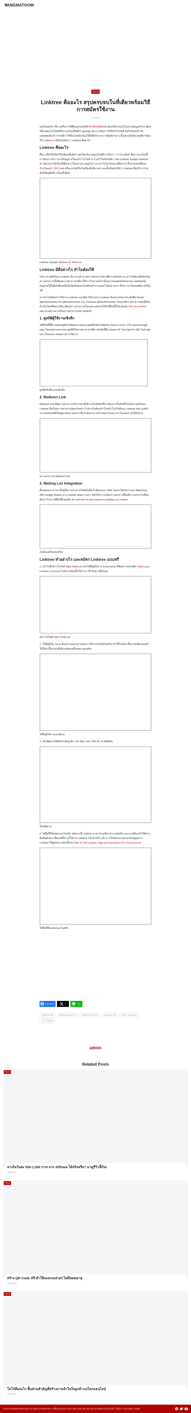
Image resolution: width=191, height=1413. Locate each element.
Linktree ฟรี (110, 1015)
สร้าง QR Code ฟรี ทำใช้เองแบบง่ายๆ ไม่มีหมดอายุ (44, 1278)
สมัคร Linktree (129, 1015)
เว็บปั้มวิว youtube (123, 1409)
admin (95, 1048)
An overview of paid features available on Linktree (100, 499)
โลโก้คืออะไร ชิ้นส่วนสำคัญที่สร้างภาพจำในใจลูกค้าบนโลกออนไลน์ (56, 1389)
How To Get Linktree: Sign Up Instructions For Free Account (107, 842)
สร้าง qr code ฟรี (76, 1409)
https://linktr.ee (74, 566)
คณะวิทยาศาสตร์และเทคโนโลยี (99, 1409)
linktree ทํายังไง (89, 1015)
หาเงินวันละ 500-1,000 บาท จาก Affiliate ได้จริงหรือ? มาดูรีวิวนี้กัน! (57, 1167)
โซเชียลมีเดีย (96, 126)
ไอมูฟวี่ (137, 1409)
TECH (95, 91)
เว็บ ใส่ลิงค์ (47, 1020)
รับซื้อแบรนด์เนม (60, 1409)
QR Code (59, 168)
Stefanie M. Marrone (69, 262)
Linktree (47, 140)
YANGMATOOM (19, 5)
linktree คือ (47, 1015)
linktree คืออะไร (67, 1015)
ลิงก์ (117, 126)
